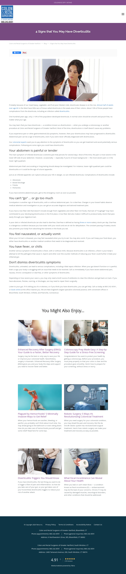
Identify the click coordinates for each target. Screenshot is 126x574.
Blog (45, 43)
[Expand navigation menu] (123, 14)
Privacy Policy (50, 525)
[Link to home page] (6, 14)
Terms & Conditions (66, 525)
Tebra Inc (39, 525)
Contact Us (98, 525)
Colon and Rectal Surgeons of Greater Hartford (24, 43)
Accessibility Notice (83, 525)
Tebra (73, 566)
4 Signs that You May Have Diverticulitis (62, 43)
